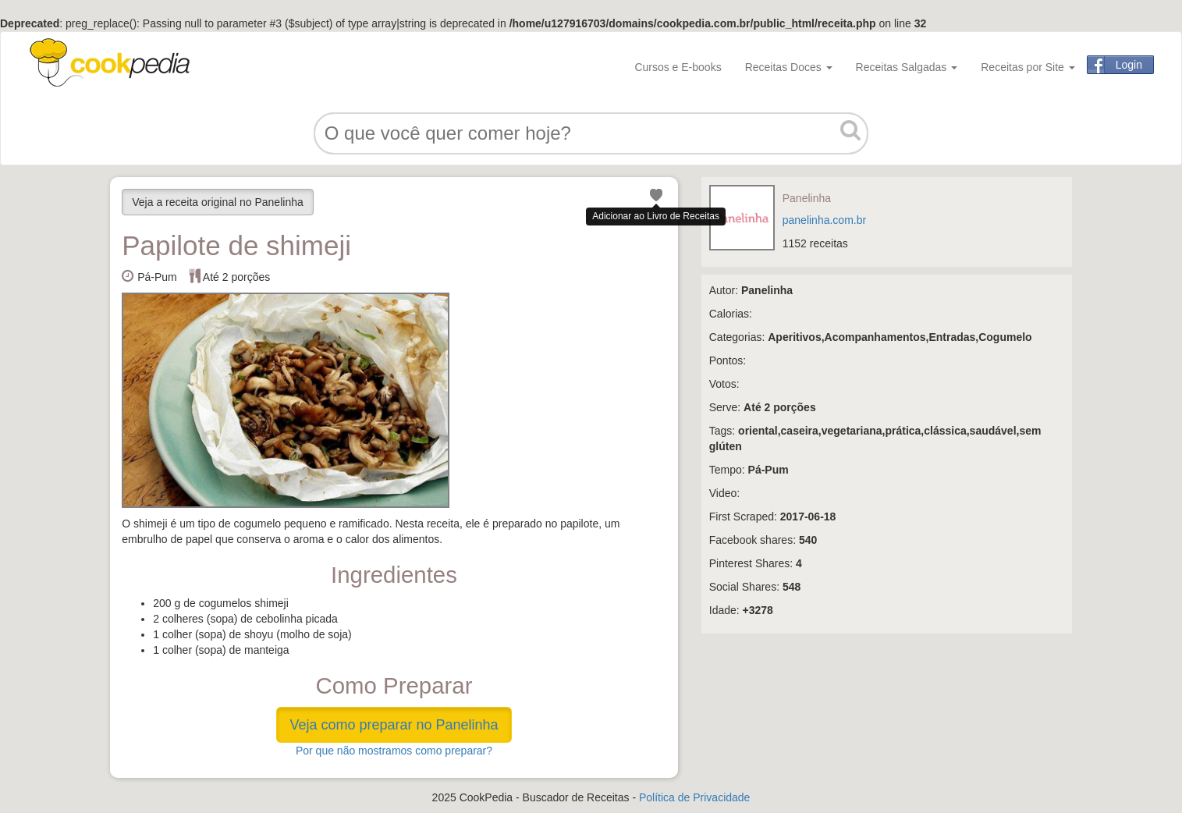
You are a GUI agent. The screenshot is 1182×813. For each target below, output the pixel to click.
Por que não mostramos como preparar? (394, 750)
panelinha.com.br (824, 220)
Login (1129, 65)
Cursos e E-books (677, 67)
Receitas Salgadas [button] (907, 67)
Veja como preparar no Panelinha (393, 725)
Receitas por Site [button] (1028, 67)
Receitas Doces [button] (788, 67)
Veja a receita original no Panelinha (217, 202)
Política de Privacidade (694, 797)
